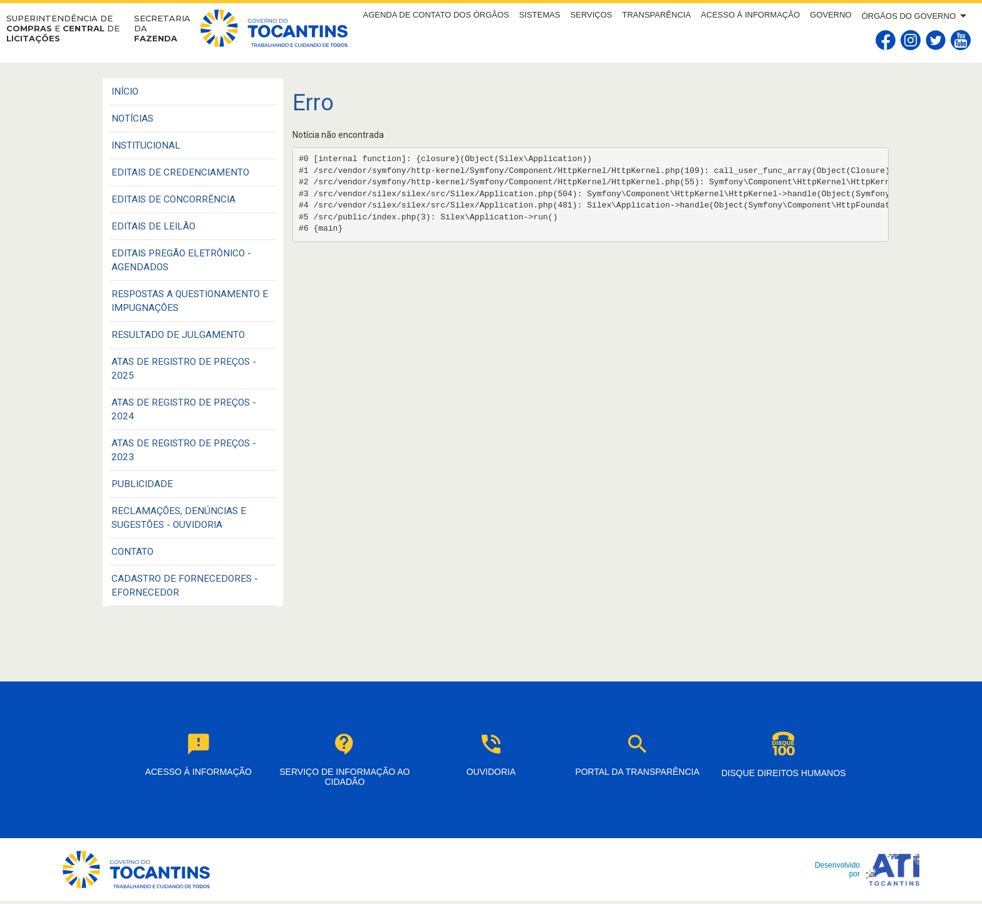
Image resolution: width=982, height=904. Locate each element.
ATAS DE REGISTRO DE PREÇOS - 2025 (183, 368)
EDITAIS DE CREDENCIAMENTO (180, 172)
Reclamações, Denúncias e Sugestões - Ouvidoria (178, 517)
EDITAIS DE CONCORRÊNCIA (173, 199)
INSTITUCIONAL (145, 145)
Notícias (132, 118)
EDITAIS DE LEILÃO (153, 226)
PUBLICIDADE (142, 484)
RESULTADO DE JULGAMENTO (178, 334)
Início (124, 91)
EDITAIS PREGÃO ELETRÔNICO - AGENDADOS (181, 260)
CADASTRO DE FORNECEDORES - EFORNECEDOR (184, 585)
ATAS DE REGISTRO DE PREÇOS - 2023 (183, 450)
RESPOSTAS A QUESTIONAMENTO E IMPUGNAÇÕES (189, 300)
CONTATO (132, 551)
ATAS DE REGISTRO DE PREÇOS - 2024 (183, 409)
